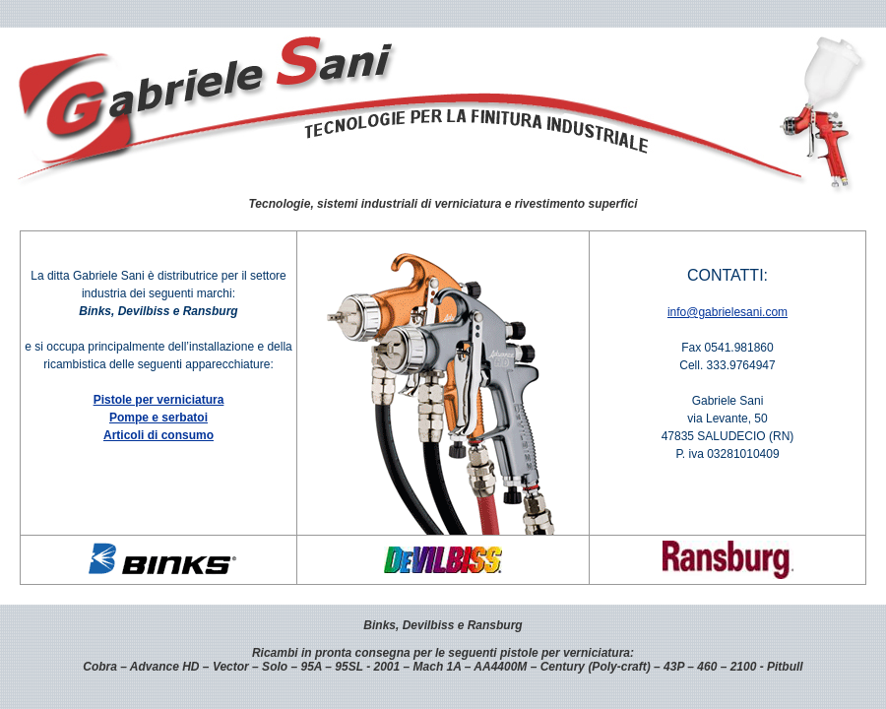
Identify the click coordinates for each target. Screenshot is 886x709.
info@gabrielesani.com (727, 312)
